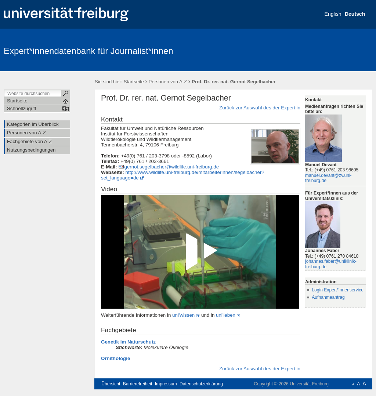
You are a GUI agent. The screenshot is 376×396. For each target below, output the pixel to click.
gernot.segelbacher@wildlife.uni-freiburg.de (171, 167)
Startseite (134, 81)
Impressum (166, 383)
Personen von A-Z (168, 81)
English (333, 14)
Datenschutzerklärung (201, 383)
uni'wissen (183, 315)
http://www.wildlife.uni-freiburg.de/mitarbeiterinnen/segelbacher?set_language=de (182, 175)
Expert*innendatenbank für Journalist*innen (88, 51)
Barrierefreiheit (137, 383)
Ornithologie (115, 358)
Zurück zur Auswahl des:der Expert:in (259, 107)
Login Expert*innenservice (338, 290)
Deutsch (355, 14)
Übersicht (110, 383)
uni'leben (225, 315)
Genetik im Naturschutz (128, 342)
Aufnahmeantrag (328, 297)
